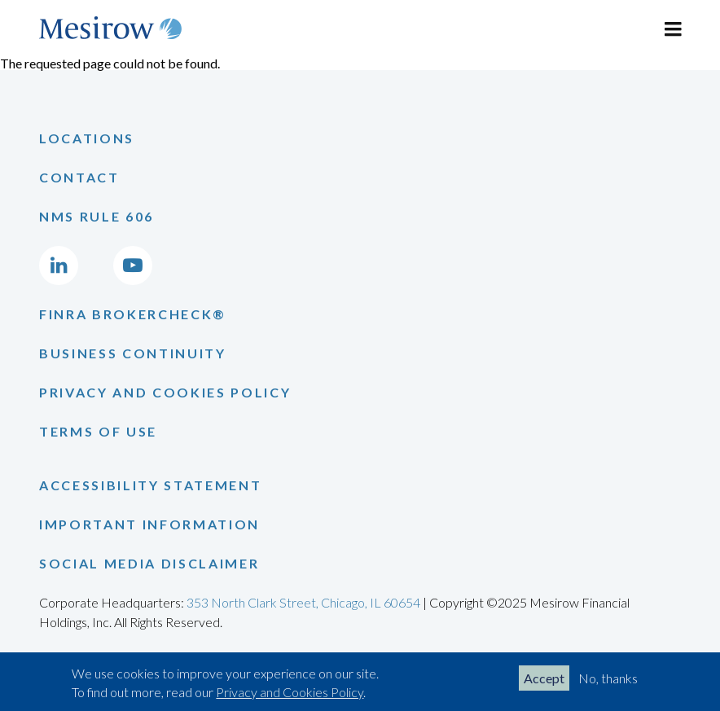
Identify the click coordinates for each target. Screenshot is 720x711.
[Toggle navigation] (673, 29)
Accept (544, 678)
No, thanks (608, 678)
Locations (86, 138)
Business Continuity (132, 353)
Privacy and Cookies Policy (289, 692)
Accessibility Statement (150, 485)
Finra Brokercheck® (132, 314)
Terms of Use (98, 431)
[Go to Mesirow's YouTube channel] (132, 265)
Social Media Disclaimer (149, 563)
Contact (79, 177)
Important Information (149, 524)
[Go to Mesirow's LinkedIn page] (58, 265)
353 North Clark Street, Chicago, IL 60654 (303, 602)
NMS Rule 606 (96, 216)
